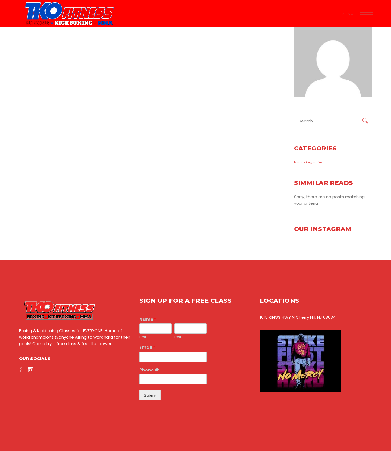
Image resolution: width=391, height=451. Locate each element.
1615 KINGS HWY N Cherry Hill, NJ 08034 (298, 317)
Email (147, 348)
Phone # (149, 370)
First (142, 337)
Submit (150, 395)
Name (147, 320)
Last (177, 337)
